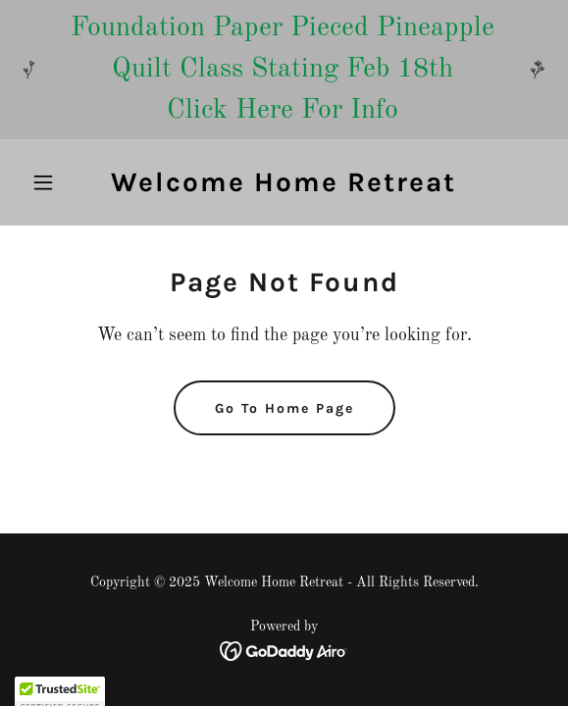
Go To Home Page (284, 408)
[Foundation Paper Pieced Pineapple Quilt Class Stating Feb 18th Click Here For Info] (284, 69)
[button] (63, 182)
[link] (283, 187)
